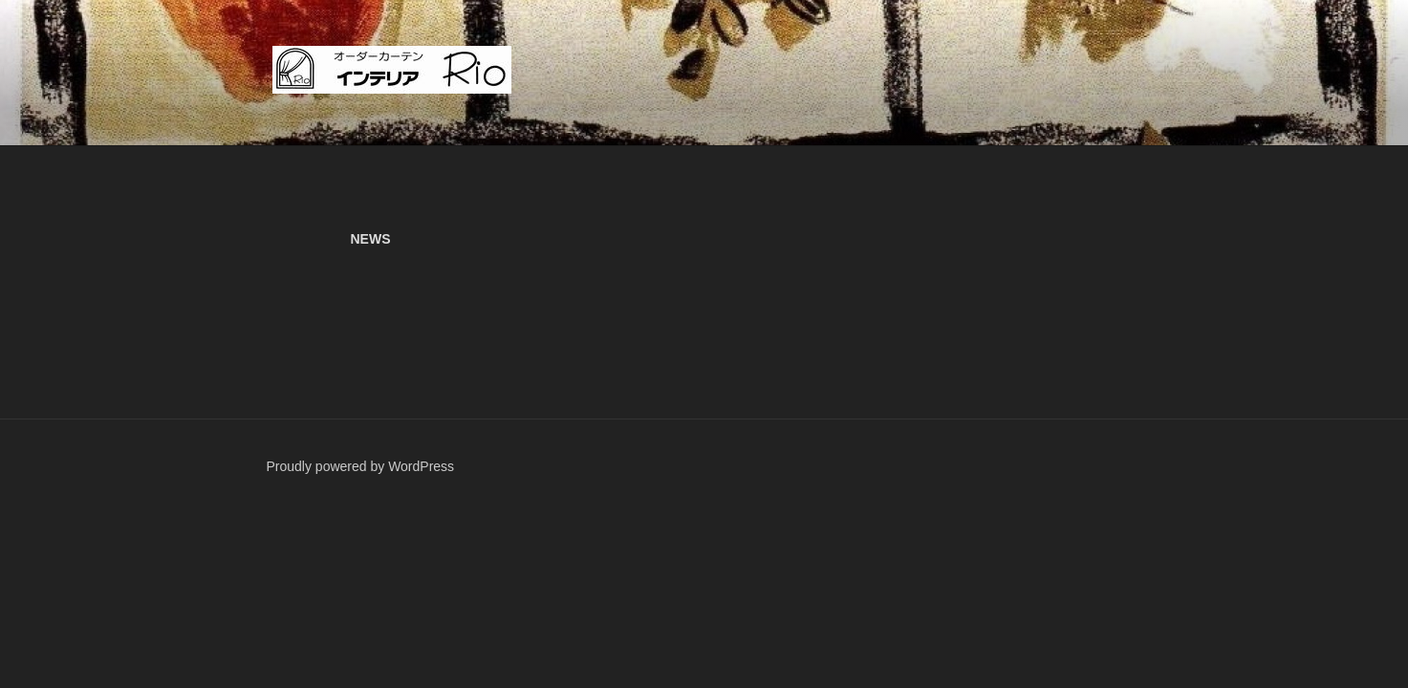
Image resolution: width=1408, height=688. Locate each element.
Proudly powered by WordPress (361, 466)
